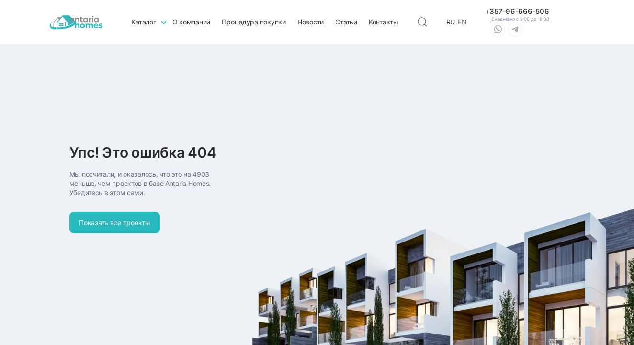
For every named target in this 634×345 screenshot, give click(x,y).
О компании (191, 22)
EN (462, 22)
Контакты (383, 22)
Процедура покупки (253, 22)
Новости (310, 22)
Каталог (143, 22)
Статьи (346, 22)
